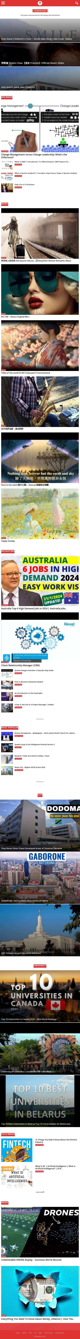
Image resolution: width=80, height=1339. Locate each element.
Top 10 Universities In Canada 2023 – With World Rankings (29, 1019)
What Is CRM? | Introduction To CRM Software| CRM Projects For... (42, 162)
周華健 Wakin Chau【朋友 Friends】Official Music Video (32, 63)
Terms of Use (48, 1333)
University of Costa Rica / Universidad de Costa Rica (26, 1071)
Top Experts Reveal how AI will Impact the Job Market (42, 15)
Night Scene (19, 736)
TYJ (35, 1333)
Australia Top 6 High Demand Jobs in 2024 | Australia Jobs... (34, 608)
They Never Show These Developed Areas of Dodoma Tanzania (31, 848)
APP (30, 1333)
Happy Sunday (8, 541)
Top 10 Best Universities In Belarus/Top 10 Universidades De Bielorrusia (35, 1123)
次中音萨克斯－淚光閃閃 (12, 428)
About (24, 1333)
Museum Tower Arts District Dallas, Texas (32, 756)
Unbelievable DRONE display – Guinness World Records (31, 1259)
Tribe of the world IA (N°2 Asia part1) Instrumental (25, 372)
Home (18, 1333)
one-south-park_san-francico (18, 87)
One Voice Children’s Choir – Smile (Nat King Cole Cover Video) (36, 38)
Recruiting (5, 605)
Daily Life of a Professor (25, 184)
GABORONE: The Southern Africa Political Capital (24, 900)
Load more (40, 1192)
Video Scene (19, 770)
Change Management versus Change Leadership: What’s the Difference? (34, 156)
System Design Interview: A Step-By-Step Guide (34, 670)
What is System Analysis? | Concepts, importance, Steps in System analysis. (46, 173)
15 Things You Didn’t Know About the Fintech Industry (56, 1140)
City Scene (18, 758)
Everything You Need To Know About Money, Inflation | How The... (37, 1318)
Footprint (18, 747)
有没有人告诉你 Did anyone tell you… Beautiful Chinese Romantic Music (36, 260)
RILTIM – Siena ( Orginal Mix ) (15, 316)
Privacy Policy (59, 1333)
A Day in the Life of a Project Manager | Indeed (34, 704)
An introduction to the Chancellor (29, 693)
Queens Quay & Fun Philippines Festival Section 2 (35, 744)
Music (3, 258)
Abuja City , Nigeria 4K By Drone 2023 (30, 767)
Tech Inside (39, 1145)
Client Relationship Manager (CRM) (20, 665)
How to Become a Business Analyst (29, 682)
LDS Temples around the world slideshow (21, 953)
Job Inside (5, 151)
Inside (4, 1256)
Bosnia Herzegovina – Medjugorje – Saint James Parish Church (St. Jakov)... (45, 733)
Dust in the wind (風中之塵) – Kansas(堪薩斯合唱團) (25, 484)
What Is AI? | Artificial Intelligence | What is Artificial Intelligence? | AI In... (55, 1167)
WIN (40, 1333)
